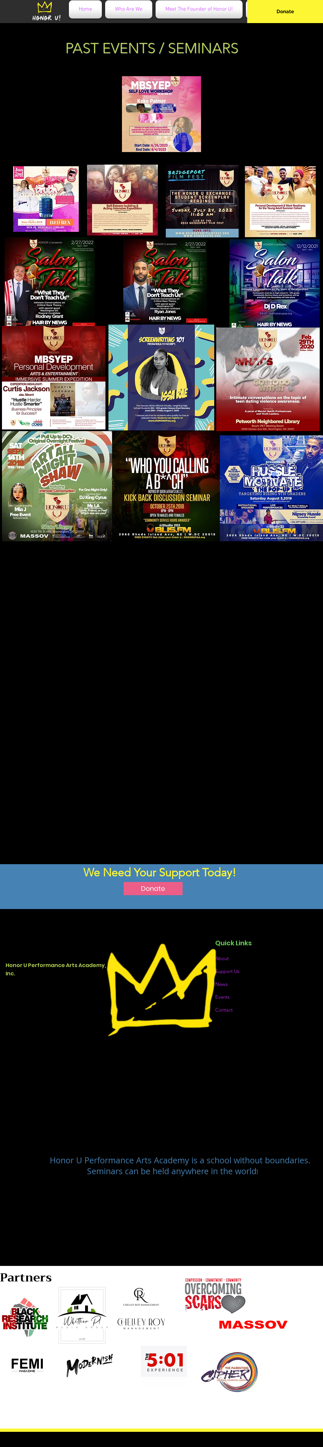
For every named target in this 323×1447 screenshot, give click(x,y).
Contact (224, 1010)
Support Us (227, 971)
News (221, 984)
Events (222, 997)
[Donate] (285, 11)
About (222, 958)
